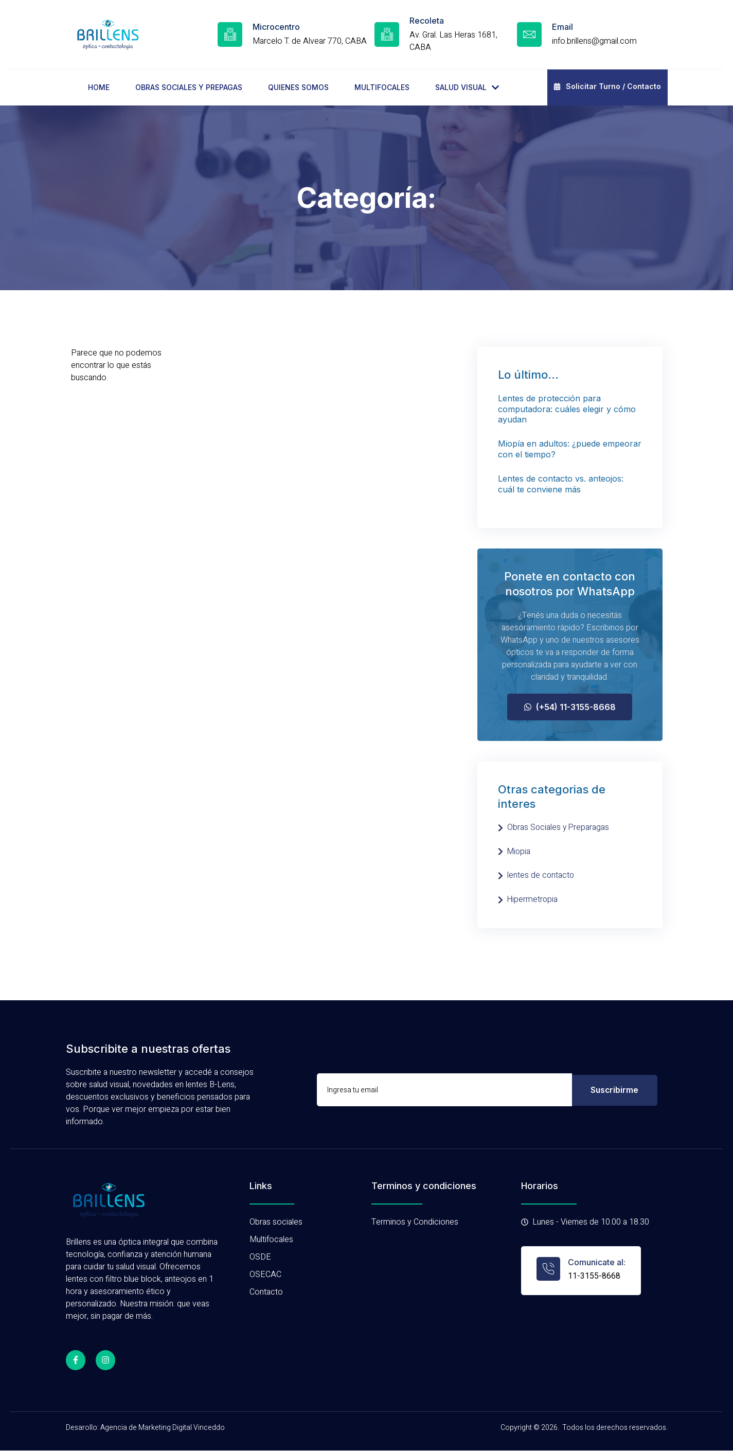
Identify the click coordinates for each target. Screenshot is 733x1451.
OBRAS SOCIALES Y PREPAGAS (188, 87)
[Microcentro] (230, 34)
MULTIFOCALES (381, 87)
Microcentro (276, 27)
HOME (99, 87)
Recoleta (426, 20)
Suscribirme (614, 1090)
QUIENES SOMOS (298, 87)
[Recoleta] (386, 34)
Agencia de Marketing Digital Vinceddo (162, 1427)
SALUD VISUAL (467, 87)
